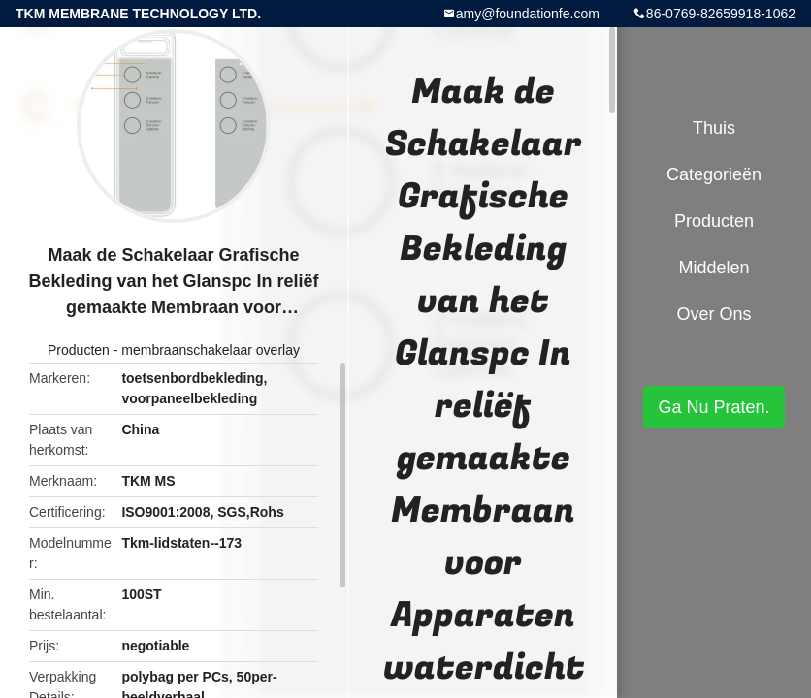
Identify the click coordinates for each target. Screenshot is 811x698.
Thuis (714, 128)
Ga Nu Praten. (713, 407)
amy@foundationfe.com (528, 13)
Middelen (713, 267)
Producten (79, 350)
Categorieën (714, 174)
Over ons (713, 314)
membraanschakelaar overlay (210, 350)
